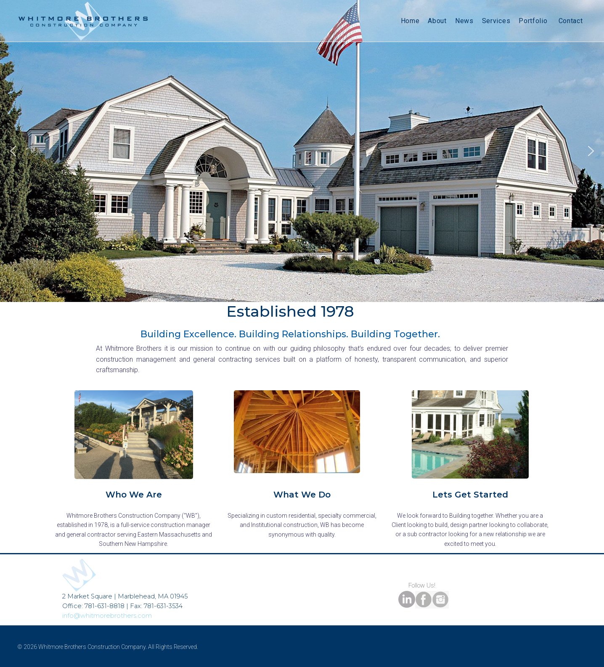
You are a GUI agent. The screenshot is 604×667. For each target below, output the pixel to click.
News (464, 21)
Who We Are (134, 495)
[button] (13, 151)
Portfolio (534, 21)
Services (496, 21)
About (437, 21)
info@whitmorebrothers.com (107, 615)
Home (410, 21)
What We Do (302, 495)
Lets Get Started (470, 495)
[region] (302, 151)
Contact (571, 21)
